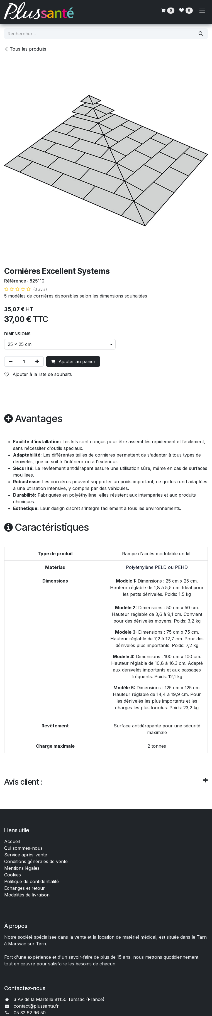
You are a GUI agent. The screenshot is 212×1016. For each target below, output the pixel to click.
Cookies (12, 875)
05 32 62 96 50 (30, 1012)
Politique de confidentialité (31, 881)
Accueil (12, 841)
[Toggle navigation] (202, 10)
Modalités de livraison (27, 895)
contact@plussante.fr (36, 1006)
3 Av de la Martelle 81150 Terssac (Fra (54, 999)
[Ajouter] (37, 361)
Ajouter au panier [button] (73, 361)
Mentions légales (22, 868)
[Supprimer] (10, 361)
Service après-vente (25, 855)
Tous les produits (25, 49)
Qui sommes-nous (23, 848)
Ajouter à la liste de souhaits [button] (38, 374)
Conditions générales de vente (36, 861)
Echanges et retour (24, 888)
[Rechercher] (201, 33)
